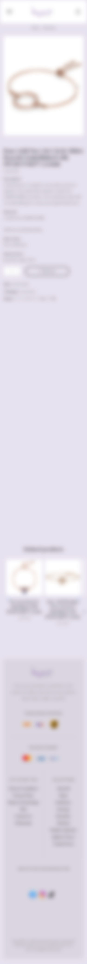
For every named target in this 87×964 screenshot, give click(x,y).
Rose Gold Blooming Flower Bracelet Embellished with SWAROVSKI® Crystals (62, 609)
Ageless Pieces (63, 837)
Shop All (63, 788)
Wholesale (23, 823)
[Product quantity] (12, 271)
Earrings (63, 809)
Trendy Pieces (63, 844)
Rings (63, 795)
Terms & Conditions (23, 788)
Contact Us (23, 816)
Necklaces (63, 802)
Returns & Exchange (23, 802)
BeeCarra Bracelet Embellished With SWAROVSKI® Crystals (24, 606)
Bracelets (49, 28)
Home (35, 28)
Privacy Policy (23, 795)
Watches (63, 823)
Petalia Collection (63, 830)
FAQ (23, 809)
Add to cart (49, 271)
